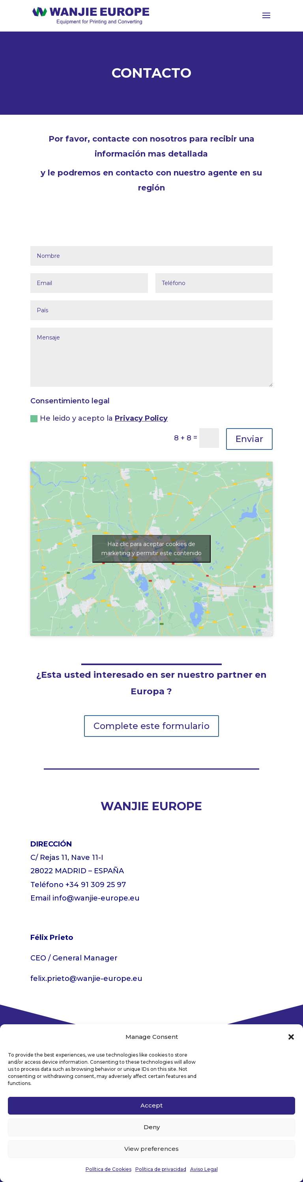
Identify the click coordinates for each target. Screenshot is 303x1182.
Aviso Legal (204, 1169)
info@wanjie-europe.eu (96, 898)
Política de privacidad (160, 1169)
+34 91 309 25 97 (95, 884)
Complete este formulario (151, 726)
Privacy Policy (141, 418)
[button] (291, 1037)
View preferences (151, 1148)
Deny (152, 1127)
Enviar (249, 439)
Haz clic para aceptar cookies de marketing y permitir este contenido (151, 549)
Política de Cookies (108, 1169)
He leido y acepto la (99, 418)
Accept (151, 1105)
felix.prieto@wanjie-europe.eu (86, 978)
